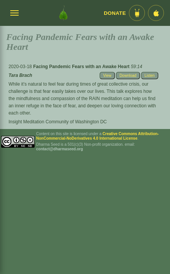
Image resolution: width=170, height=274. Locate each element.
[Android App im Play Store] (137, 13)
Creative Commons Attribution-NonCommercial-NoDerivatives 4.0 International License (97, 136)
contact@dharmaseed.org (59, 149)
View (107, 75)
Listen (150, 75)
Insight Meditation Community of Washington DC (57, 121)
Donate (115, 13)
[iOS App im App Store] (156, 13)
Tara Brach (20, 75)
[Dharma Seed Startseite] (63, 13)
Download (127, 75)
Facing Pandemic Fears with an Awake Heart (82, 66)
